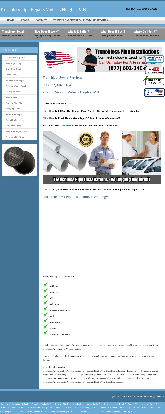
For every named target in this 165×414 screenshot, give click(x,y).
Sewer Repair (11, 97)
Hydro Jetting (12, 75)
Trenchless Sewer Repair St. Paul (148, 404)
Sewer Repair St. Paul (35, 408)
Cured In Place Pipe (14, 103)
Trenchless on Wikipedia (110, 411)
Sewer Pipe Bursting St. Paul (69, 404)
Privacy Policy (130, 411)
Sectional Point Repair (15, 80)
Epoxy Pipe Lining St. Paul (86, 408)
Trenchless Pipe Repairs (16, 137)
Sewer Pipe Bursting (14, 69)
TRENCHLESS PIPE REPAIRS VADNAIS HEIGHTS (80, 20)
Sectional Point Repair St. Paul (119, 404)
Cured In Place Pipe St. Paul (60, 408)
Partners (84, 411)
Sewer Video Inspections (16, 58)
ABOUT (25, 20)
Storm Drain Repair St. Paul (112, 408)
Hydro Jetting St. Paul (93, 404)
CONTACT (41, 20)
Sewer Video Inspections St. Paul (14, 404)
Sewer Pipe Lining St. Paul (43, 404)
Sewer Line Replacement (16, 131)
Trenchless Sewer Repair (16, 86)
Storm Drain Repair (14, 114)
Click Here (48, 111)
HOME (10, 20)
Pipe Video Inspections (15, 120)
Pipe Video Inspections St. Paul (140, 408)
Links (94, 411)
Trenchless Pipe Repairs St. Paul (64, 411)
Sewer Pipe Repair (14, 92)
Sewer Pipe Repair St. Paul (12, 408)
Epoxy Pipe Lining (14, 109)
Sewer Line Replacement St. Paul (33, 411)
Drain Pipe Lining (13, 126)
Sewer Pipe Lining (13, 63)
